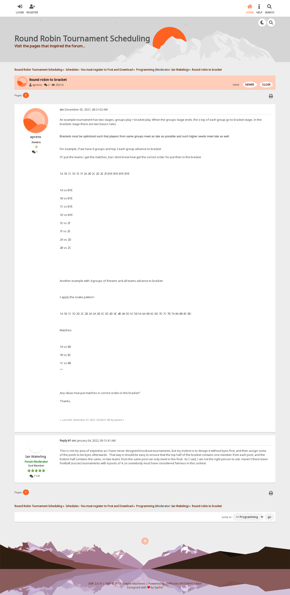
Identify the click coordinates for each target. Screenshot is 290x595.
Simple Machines (133, 583)
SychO (159, 587)
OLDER (266, 85)
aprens (37, 85)
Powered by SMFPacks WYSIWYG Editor (175, 583)
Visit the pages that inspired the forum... (49, 45)
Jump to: (227, 517)
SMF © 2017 (113, 583)
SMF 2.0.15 (95, 583)
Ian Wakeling (179, 69)
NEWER (250, 85)
